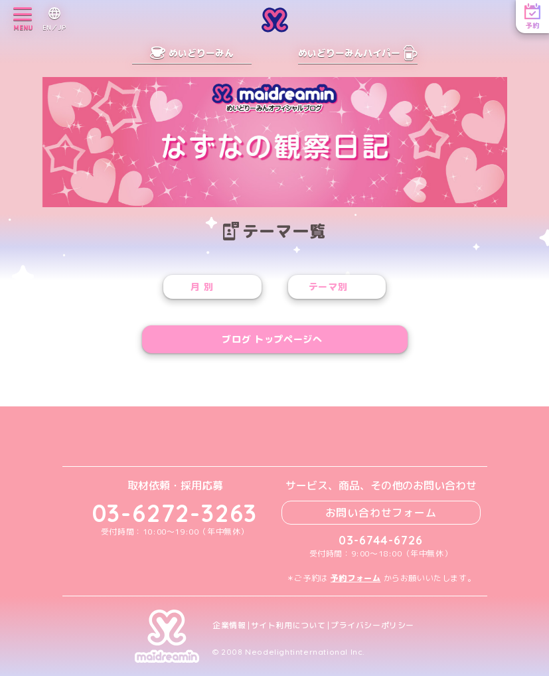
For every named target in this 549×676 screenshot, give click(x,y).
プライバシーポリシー (372, 625)
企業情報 (229, 625)
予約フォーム (356, 578)
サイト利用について (288, 625)
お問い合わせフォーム (381, 512)
